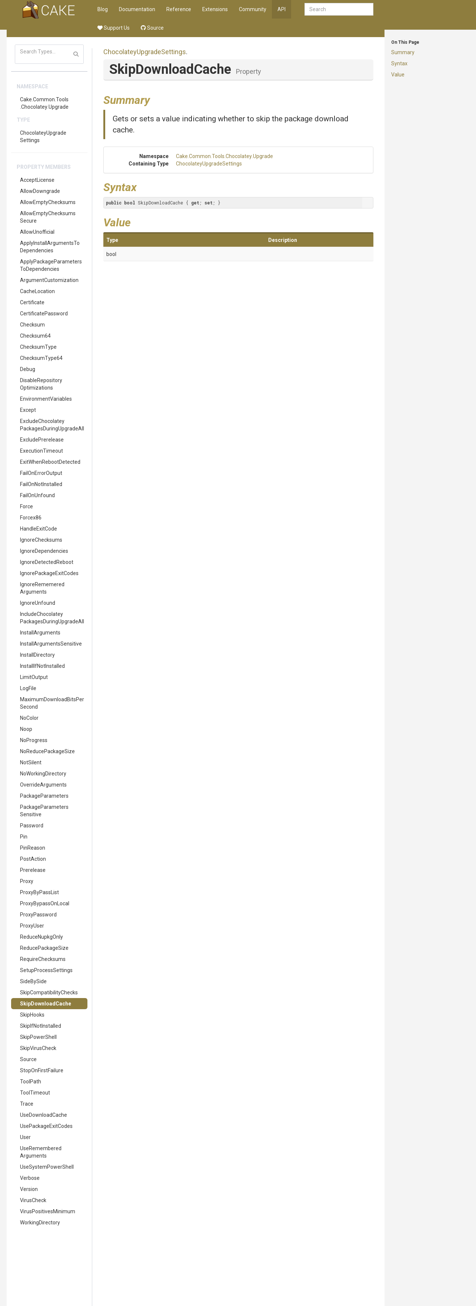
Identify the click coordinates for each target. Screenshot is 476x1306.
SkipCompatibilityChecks (49, 992)
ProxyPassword (38, 915)
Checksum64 (35, 336)
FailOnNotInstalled (41, 484)
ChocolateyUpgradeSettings (43, 136)
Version (29, 1189)
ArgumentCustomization (49, 280)
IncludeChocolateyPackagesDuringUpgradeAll (52, 617)
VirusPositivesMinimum (47, 1211)
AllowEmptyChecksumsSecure (48, 217)
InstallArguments (40, 633)
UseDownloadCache (43, 1115)
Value (398, 75)
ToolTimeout (35, 1093)
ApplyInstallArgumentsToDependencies (50, 246)
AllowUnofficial (37, 232)
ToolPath (30, 1081)
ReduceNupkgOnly (41, 937)
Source (152, 28)
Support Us (113, 28)
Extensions (215, 9)
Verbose (30, 1178)
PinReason (32, 848)
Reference (178, 9)
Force (26, 506)
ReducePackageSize (44, 948)
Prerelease (33, 870)
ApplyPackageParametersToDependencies (51, 265)
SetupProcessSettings (46, 970)
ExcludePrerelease (42, 440)
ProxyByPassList (39, 892)
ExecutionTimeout (41, 451)
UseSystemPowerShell (47, 1167)
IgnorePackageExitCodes (49, 573)
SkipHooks (32, 1015)
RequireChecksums (43, 959)
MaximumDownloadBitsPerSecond (52, 703)
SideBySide (33, 981)
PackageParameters (44, 796)
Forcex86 (30, 518)
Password (31, 825)
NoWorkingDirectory (43, 774)
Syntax (399, 63)
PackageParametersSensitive (44, 810)
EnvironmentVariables (46, 399)
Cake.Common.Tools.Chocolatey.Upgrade (44, 103)
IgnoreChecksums (41, 540)
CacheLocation (37, 291)
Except (28, 410)
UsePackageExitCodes (46, 1126)
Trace (26, 1104)
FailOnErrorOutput (41, 473)
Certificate (32, 302)
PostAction (33, 859)
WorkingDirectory (40, 1222)
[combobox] (338, 9)
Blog (102, 9)
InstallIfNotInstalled (42, 666)
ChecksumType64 (41, 358)
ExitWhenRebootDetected (50, 462)
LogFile (28, 688)
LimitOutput (34, 677)
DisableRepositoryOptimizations (41, 384)
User (25, 1137)
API (281, 9)
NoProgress (33, 740)
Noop (26, 729)
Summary (403, 52)
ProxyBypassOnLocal (44, 903)
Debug (27, 369)
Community (252, 9)
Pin (23, 837)
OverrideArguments (43, 785)
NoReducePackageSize (47, 751)
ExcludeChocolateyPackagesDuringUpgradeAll (52, 424)
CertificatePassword (44, 313)
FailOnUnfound (37, 495)
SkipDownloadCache (45, 1004)
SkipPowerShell (38, 1037)
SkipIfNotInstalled (40, 1026)
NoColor (29, 718)
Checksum (32, 325)
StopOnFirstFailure (41, 1070)
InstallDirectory (37, 655)
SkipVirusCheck (38, 1048)
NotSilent (30, 762)
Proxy (26, 881)
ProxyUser (32, 926)
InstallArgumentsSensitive (51, 644)
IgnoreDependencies (44, 551)
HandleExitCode (38, 529)
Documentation (137, 9)
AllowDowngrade (40, 191)
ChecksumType (38, 347)
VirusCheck (33, 1200)
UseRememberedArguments (40, 1152)
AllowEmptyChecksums (48, 202)
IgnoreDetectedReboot (46, 562)
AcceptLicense (37, 180)
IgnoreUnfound (37, 603)
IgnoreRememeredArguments (42, 588)
